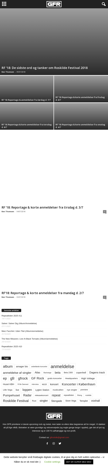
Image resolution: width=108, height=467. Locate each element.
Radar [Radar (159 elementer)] (27, 395)
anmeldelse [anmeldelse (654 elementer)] (62, 366)
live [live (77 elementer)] (17, 390)
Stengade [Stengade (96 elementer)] (56, 400)
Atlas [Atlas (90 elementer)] (37, 372)
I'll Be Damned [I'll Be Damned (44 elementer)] (23, 384)
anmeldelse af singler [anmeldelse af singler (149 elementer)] (17, 372)
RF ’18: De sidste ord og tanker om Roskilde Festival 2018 (45, 68)
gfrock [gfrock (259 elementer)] (23, 378)
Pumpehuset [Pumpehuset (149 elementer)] (11, 395)
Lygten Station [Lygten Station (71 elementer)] (42, 390)
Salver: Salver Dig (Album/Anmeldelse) (19, 323)
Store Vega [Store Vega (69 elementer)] (70, 400)
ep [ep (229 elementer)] (5, 378)
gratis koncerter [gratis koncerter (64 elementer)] (55, 378)
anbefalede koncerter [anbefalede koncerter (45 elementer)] (39, 366)
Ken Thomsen (8, 72)
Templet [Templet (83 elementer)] (84, 400)
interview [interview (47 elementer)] (35, 384)
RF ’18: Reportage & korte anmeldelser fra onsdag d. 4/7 (80, 126)
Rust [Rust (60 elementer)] (34, 401)
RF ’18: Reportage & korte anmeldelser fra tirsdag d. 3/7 (42, 207)
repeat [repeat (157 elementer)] (56, 395)
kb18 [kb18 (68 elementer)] (44, 384)
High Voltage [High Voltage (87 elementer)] (88, 378)
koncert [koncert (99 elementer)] (54, 384)
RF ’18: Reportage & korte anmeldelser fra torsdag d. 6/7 (27, 126)
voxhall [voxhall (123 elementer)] (95, 400)
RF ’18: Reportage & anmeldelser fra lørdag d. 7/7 (26, 99)
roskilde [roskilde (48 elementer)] (88, 395)
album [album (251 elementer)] (8, 366)
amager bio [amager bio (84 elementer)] (22, 366)
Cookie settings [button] (52, 461)
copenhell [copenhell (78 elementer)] (81, 372)
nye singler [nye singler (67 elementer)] (72, 390)
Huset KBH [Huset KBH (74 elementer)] (8, 384)
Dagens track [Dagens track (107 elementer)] (97, 372)
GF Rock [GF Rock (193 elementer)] (37, 378)
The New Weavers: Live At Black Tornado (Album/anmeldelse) (30, 339)
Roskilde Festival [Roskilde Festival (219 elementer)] (16, 401)
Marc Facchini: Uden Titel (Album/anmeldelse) (22, 331)
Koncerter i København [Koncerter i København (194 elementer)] (78, 384)
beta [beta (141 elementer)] (57, 372)
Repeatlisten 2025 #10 (12, 346)
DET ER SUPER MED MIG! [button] (78, 462)
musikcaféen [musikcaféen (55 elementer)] (58, 390)
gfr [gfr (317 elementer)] (12, 378)
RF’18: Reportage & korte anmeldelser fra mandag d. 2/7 (43, 293)
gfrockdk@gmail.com (59, 437)
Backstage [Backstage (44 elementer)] (47, 373)
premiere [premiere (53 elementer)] (84, 390)
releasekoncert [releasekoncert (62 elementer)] (42, 395)
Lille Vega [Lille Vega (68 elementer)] (7, 390)
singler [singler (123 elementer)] (44, 400)
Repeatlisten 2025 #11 (12, 316)
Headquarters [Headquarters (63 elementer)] (71, 378)
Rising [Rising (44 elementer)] (79, 395)
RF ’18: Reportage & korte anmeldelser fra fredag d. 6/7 (80, 98)
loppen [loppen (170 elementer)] (27, 389)
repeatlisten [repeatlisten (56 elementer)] (69, 395)
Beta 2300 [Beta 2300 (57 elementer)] (68, 373)
